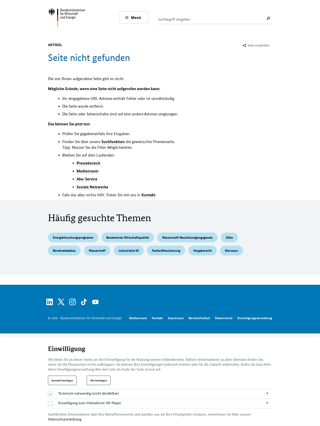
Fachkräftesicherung (166, 250)
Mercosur (231, 250)
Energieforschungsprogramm (73, 237)
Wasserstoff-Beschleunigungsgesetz (187, 237)
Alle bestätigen (98, 380)
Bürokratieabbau (64, 250)
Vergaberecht (202, 250)
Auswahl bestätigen (62, 380)
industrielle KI (129, 250)
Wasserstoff (97, 250)
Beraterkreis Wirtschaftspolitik (127, 237)
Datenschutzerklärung (64, 418)
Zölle (229, 237)
